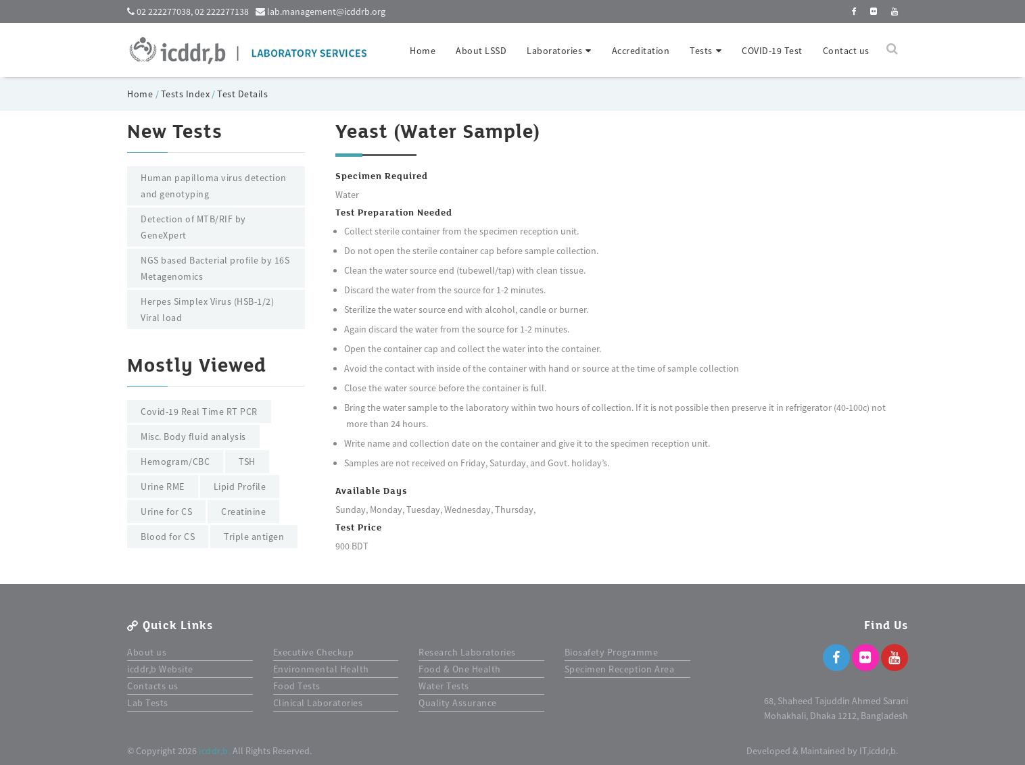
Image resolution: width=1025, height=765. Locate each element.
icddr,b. (215, 751)
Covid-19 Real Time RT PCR (199, 411)
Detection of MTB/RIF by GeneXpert (193, 227)
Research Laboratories (467, 652)
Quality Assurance (458, 703)
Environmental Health (321, 669)
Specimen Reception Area (620, 669)
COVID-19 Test (772, 51)
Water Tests (444, 686)
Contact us (846, 51)
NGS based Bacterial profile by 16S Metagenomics (215, 268)
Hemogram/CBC (175, 461)
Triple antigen (254, 536)
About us (146, 652)
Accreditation (641, 51)
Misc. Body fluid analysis (193, 436)
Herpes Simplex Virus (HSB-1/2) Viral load (207, 309)
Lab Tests (147, 703)
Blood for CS (168, 536)
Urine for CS (166, 511)
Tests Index (185, 94)
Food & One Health (460, 669)
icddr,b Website (160, 669)
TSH (247, 461)
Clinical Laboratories (318, 703)
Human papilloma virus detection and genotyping (214, 186)
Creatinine (243, 511)
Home (422, 51)
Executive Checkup (313, 652)
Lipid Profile (240, 486)
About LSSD (481, 51)
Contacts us (152, 686)
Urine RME (163, 486)
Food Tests (296, 686)
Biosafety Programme (612, 652)
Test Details (242, 94)
